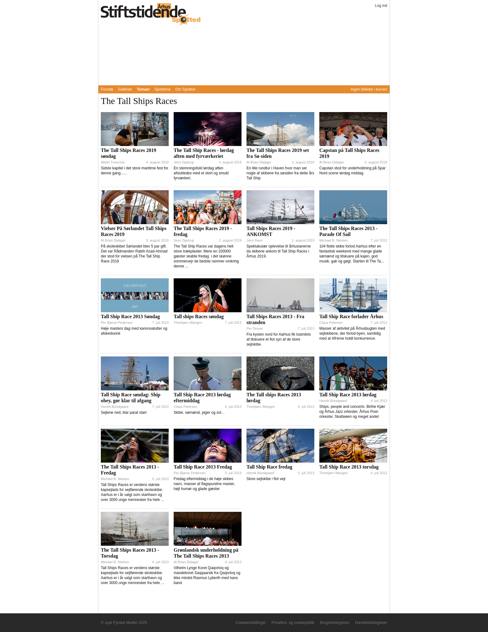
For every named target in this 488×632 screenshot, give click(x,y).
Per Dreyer (254, 328)
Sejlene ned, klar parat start (124, 412)
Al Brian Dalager (258, 162)
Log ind (381, 5)
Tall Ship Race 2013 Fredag (203, 466)
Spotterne (162, 89)
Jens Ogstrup (184, 162)
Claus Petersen (331, 322)
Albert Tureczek (112, 162)
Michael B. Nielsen (333, 240)
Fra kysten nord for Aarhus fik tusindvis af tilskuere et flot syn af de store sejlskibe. (278, 339)
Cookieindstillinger (251, 622)
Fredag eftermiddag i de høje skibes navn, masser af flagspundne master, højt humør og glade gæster (204, 484)
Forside (107, 89)
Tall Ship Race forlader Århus (351, 316)
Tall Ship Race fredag (269, 466)
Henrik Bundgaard (115, 406)
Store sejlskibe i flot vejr (266, 479)
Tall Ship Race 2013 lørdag (347, 394)
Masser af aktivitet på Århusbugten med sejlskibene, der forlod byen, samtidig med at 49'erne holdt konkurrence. (352, 333)
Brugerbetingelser (335, 622)
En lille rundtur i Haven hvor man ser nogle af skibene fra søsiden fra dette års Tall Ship (280, 173)
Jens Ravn (254, 240)
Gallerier (125, 89)
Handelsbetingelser (371, 622)
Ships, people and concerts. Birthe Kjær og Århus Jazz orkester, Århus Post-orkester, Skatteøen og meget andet (352, 411)
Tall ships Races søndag (199, 316)
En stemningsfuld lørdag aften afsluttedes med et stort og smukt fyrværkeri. (201, 173)
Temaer (143, 89)
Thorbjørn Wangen (188, 322)
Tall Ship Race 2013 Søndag (130, 316)
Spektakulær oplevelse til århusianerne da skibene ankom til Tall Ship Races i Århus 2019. (278, 251)
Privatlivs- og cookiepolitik (292, 622)
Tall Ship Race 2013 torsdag (349, 466)
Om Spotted (185, 89)
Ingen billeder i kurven (369, 89)
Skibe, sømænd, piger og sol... (199, 412)
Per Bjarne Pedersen (117, 322)
